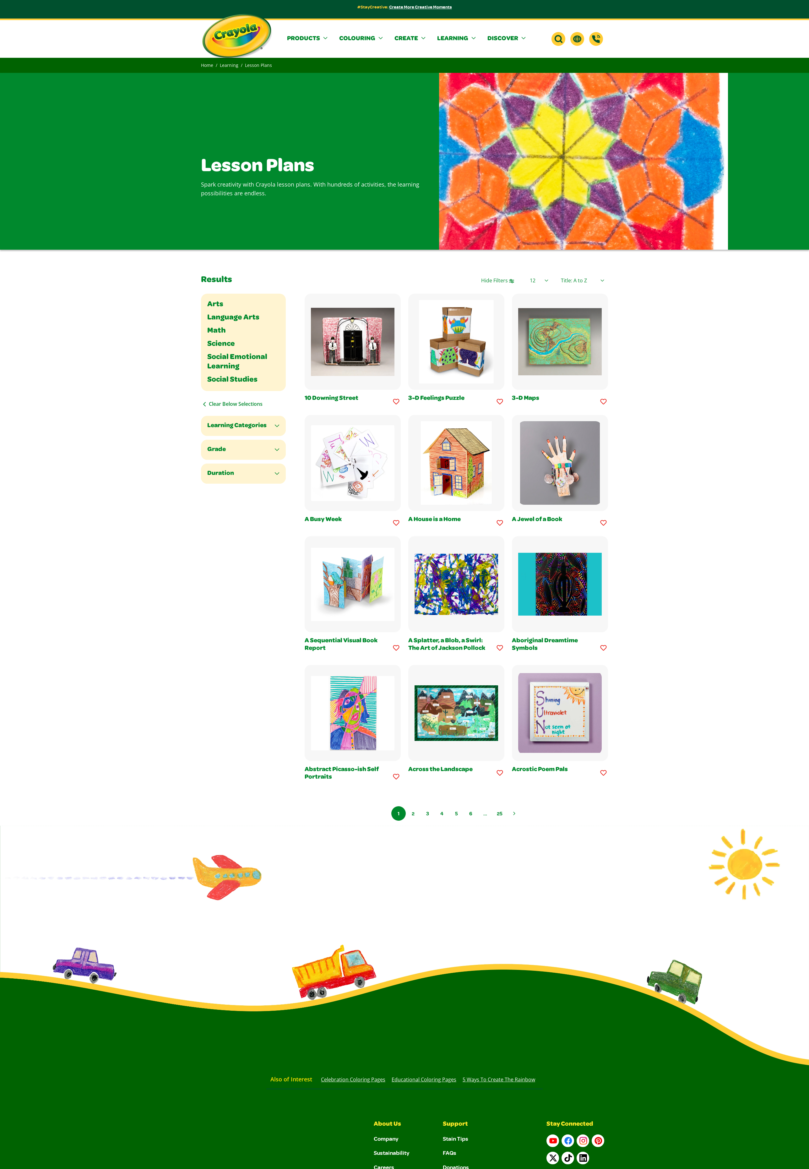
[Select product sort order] (582, 280)
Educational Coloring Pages (424, 1079)
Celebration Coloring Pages (353, 1079)
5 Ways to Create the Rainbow (499, 1079)
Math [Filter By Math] (216, 331)
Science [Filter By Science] (221, 344)
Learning (229, 65)
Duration (220, 473)
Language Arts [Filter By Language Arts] (233, 318)
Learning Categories (237, 426)
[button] (308, 38)
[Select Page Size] (539, 280)
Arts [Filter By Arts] (215, 304)
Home (207, 65)
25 (499, 813)
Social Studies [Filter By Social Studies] (232, 380)
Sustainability (392, 1152)
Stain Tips (455, 1138)
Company (386, 1138)
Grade (216, 450)
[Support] (596, 39)
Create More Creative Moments (420, 7)
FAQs (449, 1152)
